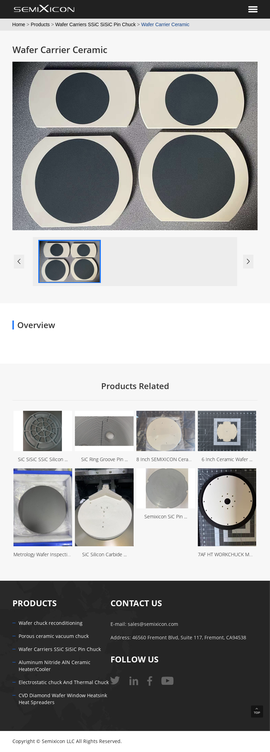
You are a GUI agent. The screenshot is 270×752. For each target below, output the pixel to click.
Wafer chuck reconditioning (51, 623)
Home (18, 24)
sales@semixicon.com (153, 624)
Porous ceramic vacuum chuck (54, 636)
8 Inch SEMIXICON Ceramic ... (168, 460)
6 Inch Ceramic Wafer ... (227, 460)
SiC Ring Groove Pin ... (104, 460)
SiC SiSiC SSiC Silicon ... (43, 460)
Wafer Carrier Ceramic (165, 24)
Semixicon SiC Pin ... (165, 517)
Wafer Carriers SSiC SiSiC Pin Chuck (95, 24)
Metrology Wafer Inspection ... (45, 555)
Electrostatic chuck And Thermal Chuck (64, 682)
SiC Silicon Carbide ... (104, 555)
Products (40, 24)
